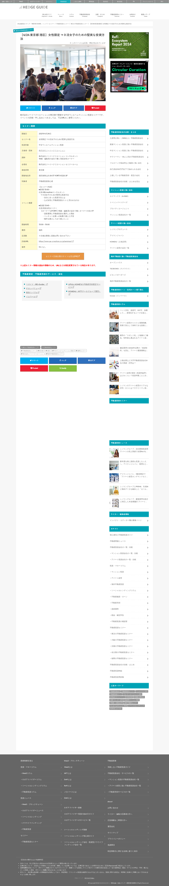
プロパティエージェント (119, 208)
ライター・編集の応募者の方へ (120, 814)
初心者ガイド (47, 15)
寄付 (162, 1)
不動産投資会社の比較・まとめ (122, 664)
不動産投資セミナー (117, 15)
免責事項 (111, 845)
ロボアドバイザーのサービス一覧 (77, 820)
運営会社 (111, 826)
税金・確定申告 (117, 615)
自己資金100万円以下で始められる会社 (125, 169)
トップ (7, 1)
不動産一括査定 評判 (116, 702)
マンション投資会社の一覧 (120, 214)
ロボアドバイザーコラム (32, 779)
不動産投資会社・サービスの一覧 (121, 773)
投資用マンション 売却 (132, 700)
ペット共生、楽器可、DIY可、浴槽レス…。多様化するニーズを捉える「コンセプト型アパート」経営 (134, 311)
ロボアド (35, 1)
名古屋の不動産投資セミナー (122, 652)
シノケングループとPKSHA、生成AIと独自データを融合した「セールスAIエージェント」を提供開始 (134, 487)
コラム (71, 15)
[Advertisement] (41, 320)
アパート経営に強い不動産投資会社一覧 (125, 785)
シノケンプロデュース (118, 229)
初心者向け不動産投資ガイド (121, 534)
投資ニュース (26, 798)
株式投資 (119, 1)
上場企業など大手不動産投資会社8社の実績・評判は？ (133, 361)
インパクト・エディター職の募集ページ (126, 520)
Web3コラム (27, 773)
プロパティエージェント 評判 (132, 694)
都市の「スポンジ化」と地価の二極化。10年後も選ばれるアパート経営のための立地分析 (134, 336)
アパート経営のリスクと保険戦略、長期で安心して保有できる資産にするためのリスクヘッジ (134, 323)
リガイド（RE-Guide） (36, 284)
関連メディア (145, 15)
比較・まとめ (100, 15)
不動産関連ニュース (118, 541)
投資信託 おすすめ (116, 708)
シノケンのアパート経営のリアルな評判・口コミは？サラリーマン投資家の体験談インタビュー (134, 386)
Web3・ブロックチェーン (32, 804)
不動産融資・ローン (119, 596)
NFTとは (67, 773)
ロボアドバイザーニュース (32, 810)
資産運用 (115, 609)
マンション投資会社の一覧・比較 (124, 553)
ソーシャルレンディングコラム (123, 590)
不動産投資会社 (84, 15)
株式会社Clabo (89, 878)
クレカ (148, 1)
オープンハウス (116, 262)
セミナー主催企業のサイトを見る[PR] (62, 256)
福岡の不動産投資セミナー (122, 658)
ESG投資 (91, 1)
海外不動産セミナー (131, 702)
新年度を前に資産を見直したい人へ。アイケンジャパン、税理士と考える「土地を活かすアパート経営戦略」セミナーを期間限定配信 (134, 462)
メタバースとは (70, 791)
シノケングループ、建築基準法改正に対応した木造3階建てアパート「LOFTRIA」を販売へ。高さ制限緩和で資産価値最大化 (134, 500)
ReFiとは (67, 785)
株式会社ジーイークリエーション (52, 150)
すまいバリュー (32, 288)
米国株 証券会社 (139, 697)
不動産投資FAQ (116, 670)
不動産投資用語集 (117, 677)
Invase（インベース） (118, 295)
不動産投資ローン (115, 694)
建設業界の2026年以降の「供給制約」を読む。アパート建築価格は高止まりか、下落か (134, 349)
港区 (48, 351)
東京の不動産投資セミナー (31, 347)
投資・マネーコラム (118, 565)
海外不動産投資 (117, 584)
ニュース (61, 15)
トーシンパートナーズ (118, 202)
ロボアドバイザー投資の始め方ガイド (79, 813)
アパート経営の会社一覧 (119, 247)
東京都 (41, 351)
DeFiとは (67, 779)
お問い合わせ (113, 807)
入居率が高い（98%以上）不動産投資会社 (126, 138)
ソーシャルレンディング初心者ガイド (79, 836)
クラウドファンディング (32, 822)
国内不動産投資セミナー (55, 354)
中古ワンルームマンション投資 (64, 351)
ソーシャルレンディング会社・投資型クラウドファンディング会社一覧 (83, 843)
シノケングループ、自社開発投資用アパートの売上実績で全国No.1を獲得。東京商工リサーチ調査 (134, 450)
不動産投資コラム (29, 791)
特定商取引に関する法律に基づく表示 (123, 851)
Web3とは (68, 767)
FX (134, 1)
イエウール (30, 296)
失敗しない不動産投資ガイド (119, 767)
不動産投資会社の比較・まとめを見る (125, 181)
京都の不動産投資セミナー (122, 646)
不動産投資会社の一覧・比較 (121, 547)
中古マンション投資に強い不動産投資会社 (126, 150)
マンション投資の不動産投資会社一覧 (124, 779)
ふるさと (77, 1)
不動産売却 (115, 602)
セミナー (24, 835)
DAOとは (67, 798)
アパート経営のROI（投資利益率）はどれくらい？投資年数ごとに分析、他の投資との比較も (134, 374)
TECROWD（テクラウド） (120, 268)
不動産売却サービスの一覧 (119, 791)
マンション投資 (117, 571)
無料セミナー (81, 351)
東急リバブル (31, 292)
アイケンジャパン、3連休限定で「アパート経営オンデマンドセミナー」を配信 (134, 475)
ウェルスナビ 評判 (142, 691)
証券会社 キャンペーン (117, 697)
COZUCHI (129, 697)
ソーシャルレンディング (136, 705)
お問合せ (132, 15)
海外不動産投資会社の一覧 (120, 281)
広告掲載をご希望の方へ (117, 820)
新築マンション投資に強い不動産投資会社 (126, 144)
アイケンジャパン (117, 235)
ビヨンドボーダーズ (118, 274)
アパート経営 (116, 578)
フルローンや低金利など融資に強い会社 (126, 162)
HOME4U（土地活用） (119, 241)
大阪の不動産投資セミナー (122, 639)
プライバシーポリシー (116, 838)
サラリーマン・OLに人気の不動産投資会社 (127, 156)
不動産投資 (63, 1)
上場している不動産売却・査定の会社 (125, 175)
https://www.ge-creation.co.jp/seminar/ (55, 241)
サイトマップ (113, 832)
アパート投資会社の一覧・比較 (123, 559)
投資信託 (105, 1)
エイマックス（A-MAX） (119, 196)
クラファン (49, 1)
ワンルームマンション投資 (118, 705)
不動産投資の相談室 (119, 621)
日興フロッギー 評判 (116, 700)
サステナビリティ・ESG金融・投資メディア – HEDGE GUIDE (117, 883)
